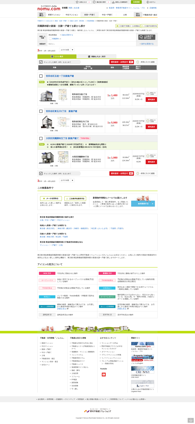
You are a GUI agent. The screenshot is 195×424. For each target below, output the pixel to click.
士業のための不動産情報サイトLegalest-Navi (142, 390)
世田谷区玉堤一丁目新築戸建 (60, 76)
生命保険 (75, 386)
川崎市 (76, 228)
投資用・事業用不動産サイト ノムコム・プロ (142, 350)
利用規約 (81, 399)
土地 (125, 15)
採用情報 (50, 399)
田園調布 (55, 38)
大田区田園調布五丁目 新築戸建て (62, 138)
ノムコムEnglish (137, 363)
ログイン (151, 2)
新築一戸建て (90, 15)
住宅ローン (46, 365)
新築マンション (53, 15)
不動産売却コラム (78, 358)
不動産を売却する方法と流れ (82, 343)
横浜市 (69, 228)
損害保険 (75, 382)
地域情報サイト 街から (80, 367)
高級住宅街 (109, 363)
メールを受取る (51, 198)
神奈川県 (61, 228)
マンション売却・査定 (50, 362)
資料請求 (151, 99)
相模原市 (84, 228)
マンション (44, 245)
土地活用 (75, 373)
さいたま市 (102, 228)
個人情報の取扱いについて (96, 399)
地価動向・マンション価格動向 (83, 352)
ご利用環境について (116, 399)
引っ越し (75, 389)
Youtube (104, 374)
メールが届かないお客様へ (136, 399)
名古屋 (76, 8)
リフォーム (76, 376)
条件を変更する (147, 44)
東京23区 (50, 228)
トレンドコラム (77, 355)
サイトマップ (70, 399)
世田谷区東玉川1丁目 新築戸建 (61, 111)
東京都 (42, 228)
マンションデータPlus (110, 343)
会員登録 (136, 2)
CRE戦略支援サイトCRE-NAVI (138, 376)
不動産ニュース (77, 364)
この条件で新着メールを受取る (128, 26)
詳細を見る (61, 309)
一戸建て (53, 245)
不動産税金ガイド (78, 361)
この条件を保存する (149, 26)
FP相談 (74, 379)
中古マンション (72, 15)
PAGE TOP (191, 420)
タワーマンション (108, 352)
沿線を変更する (67, 35)
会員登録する (143, 204)
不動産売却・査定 (48, 359)
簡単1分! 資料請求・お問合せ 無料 (121, 62)
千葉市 (120, 228)
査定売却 (149, 15)
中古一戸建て (107, 15)
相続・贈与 (76, 370)
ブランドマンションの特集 (111, 355)
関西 (70, 8)
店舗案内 (59, 399)
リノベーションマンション (111, 358)
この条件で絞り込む (146, 37)
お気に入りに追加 (146, 62)
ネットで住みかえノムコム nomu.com (48, 8)
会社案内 (41, 399)
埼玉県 (93, 228)
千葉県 (113, 228)
